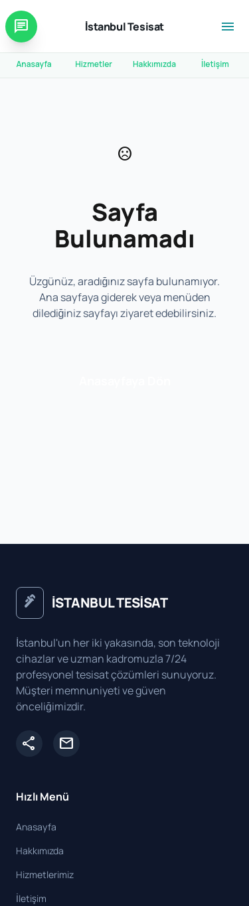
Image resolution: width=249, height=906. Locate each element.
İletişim (215, 64)
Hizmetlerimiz (45, 874)
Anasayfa (33, 64)
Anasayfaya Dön (125, 381)
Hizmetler (93, 64)
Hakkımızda (154, 64)
